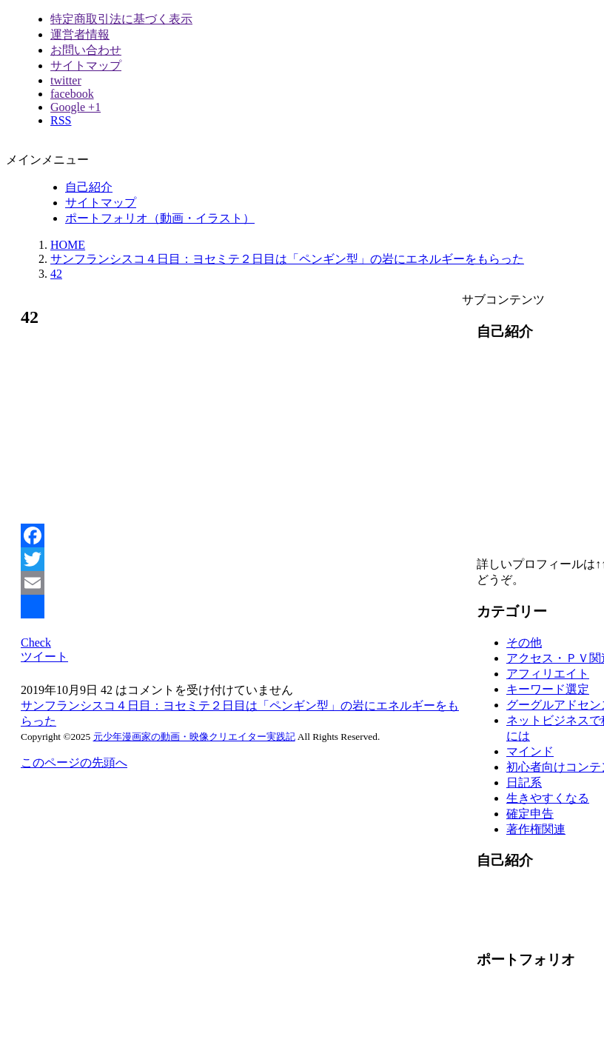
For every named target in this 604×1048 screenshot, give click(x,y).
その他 (524, 642)
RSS (60, 120)
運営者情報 (80, 34)
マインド (530, 751)
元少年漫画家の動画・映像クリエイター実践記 (194, 736)
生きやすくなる (547, 798)
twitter (65, 80)
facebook (72, 93)
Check (36, 642)
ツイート (44, 656)
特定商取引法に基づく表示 (121, 19)
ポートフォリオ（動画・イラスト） (160, 218)
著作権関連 (536, 829)
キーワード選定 (547, 689)
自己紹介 (89, 187)
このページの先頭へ (74, 762)
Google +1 (75, 107)
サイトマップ (85, 65)
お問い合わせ (85, 50)
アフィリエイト (547, 673)
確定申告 (530, 813)
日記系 (524, 782)
